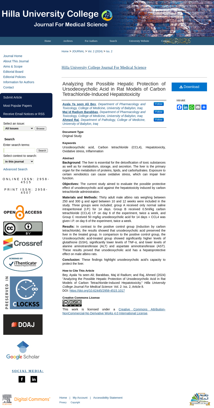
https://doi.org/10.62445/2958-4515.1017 (97, 290)
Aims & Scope (12, 66)
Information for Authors (18, 82)
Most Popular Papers (17, 105)
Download (189, 87)
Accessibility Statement (108, 397)
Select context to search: (20, 155)
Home (65, 51)
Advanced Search (15, 169)
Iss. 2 (109, 51)
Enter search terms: (16, 145)
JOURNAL (78, 51)
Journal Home (12, 56)
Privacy (63, 402)
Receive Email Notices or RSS (24, 114)
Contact (8, 87)
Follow (158, 104)
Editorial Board (13, 71)
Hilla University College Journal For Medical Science (104, 67)
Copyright (75, 402)
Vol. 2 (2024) (95, 51)
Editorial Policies (14, 77)
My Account (80, 397)
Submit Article (12, 97)
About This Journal (16, 61)
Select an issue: (14, 123)
